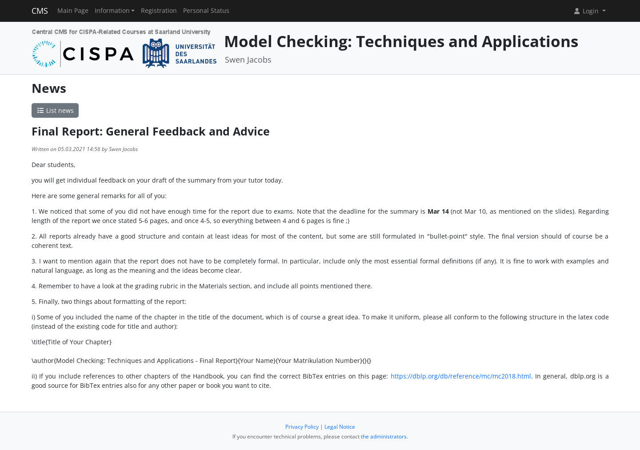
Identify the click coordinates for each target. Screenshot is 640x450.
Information (112, 10)
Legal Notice (339, 426)
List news (55, 110)
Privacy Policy (302, 426)
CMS (40, 10)
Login (586, 11)
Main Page (72, 10)
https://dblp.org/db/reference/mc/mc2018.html (459, 376)
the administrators (384, 436)
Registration (159, 10)
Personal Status (206, 10)
